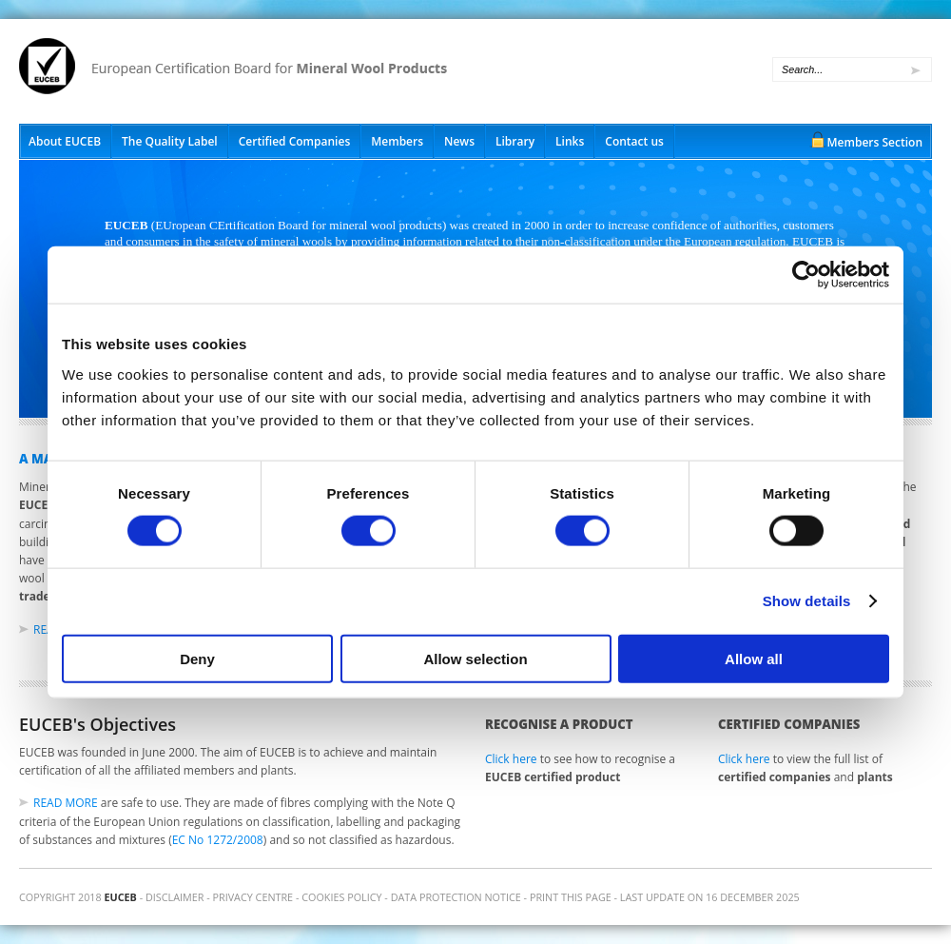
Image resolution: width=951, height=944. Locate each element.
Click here (511, 759)
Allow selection (475, 658)
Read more (65, 803)
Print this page (570, 897)
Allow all (754, 658)
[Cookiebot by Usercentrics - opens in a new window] (806, 275)
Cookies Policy (341, 897)
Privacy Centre (253, 897)
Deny (197, 658)
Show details (807, 601)
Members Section (874, 142)
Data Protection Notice (456, 897)
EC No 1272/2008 (217, 840)
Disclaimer (175, 897)
